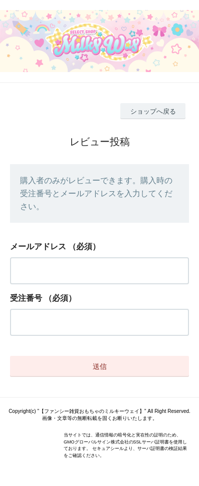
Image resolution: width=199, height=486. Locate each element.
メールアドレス (38, 246)
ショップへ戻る (153, 111)
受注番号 (26, 298)
